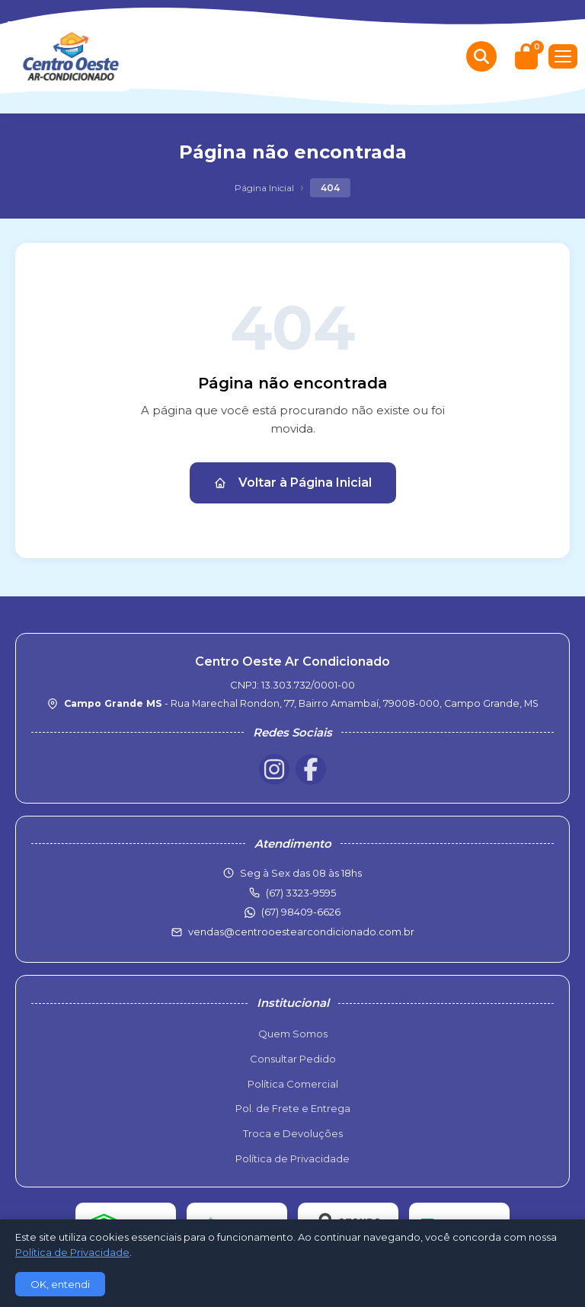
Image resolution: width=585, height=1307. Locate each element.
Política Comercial (293, 1084)
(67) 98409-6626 (300, 912)
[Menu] (562, 56)
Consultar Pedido (293, 1059)
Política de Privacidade (292, 1158)
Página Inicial (264, 187)
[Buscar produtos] (481, 56)
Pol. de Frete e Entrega (292, 1108)
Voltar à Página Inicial (293, 482)
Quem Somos (293, 1033)
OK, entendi (60, 1284)
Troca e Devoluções (293, 1133)
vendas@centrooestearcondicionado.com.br (301, 931)
